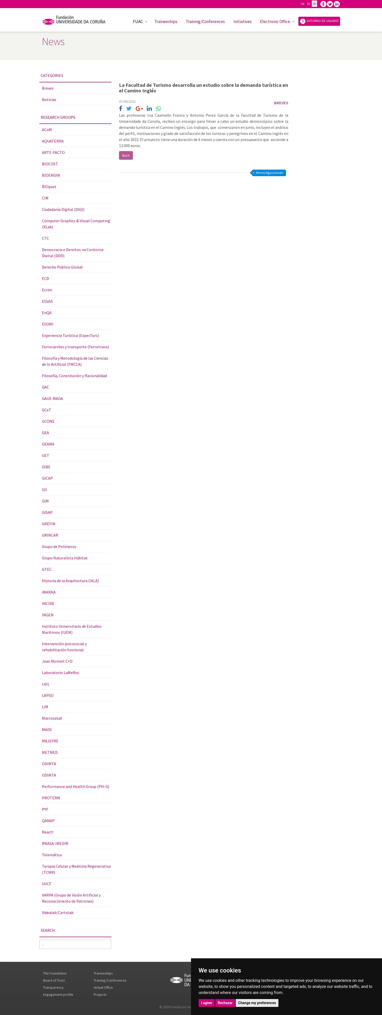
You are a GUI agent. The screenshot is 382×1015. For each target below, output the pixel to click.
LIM (45, 706)
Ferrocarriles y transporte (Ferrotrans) (75, 346)
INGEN (48, 614)
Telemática (52, 854)
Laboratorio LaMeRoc (60, 672)
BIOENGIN (51, 175)
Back (126, 155)
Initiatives (242, 21)
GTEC (47, 569)
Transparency (53, 987)
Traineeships (165, 21)
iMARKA (49, 592)
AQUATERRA (53, 141)
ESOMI (47, 324)
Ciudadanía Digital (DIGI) (63, 209)
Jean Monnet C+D (57, 661)
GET (45, 455)
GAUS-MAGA (52, 398)
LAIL (46, 683)
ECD (45, 278)
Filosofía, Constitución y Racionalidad (74, 375)
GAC (45, 387)
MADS (47, 729)
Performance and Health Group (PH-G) (75, 786)
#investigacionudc (269, 172)
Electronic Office (275, 21)
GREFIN (48, 523)
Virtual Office (103, 987)
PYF (45, 809)
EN (314, 4)
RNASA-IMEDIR (55, 843)
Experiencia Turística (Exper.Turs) (70, 335)
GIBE (46, 466)
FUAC (138, 21)
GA (302, 4)
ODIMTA (49, 763)
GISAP (47, 512)
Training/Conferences (205, 21)
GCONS (48, 421)
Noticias (49, 99)
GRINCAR (50, 535)
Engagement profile (58, 994)
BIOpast (49, 186)
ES (308, 4)
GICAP (47, 478)
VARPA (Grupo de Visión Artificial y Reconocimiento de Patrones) (71, 898)
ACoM (47, 129)
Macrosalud (52, 718)
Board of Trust (54, 980)
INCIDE (48, 603)
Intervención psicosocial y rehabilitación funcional (64, 646)
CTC (45, 238)
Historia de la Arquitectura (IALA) (70, 580)
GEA (45, 432)
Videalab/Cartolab (58, 912)
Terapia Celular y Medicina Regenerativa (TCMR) (76, 869)
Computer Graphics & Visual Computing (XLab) (76, 223)
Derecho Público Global (62, 267)
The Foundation (54, 973)
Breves (48, 88)
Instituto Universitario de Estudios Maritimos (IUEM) (72, 629)
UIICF (46, 883)
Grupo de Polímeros (59, 546)
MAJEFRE (50, 740)
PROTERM (51, 797)
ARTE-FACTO (53, 152)
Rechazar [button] (225, 1003)
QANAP (48, 820)
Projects (100, 994)
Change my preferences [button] (257, 1003)
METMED (50, 752)
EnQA (47, 312)
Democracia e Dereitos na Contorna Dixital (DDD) (72, 252)
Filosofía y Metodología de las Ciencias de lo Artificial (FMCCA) (75, 361)
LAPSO (48, 695)
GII (44, 489)
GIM (45, 500)
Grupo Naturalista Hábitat (65, 557)
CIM (45, 197)
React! (47, 832)
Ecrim (47, 289)
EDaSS (47, 301)
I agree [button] (206, 1003)
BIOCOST (50, 163)
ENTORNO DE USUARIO (319, 21)
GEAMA (48, 443)
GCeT (46, 409)
